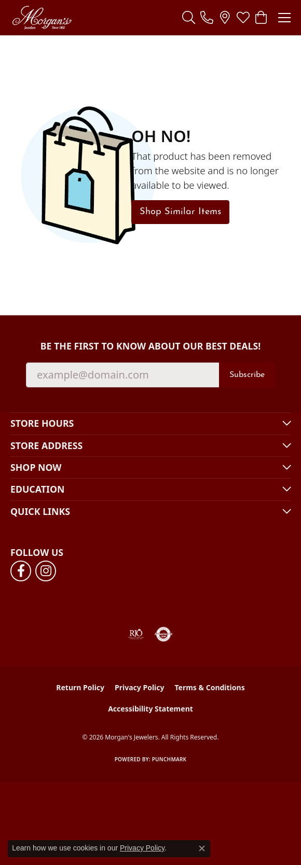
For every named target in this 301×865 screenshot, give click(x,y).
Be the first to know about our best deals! (150, 346)
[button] (188, 17)
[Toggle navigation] (284, 18)
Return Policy (80, 687)
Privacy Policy (139, 687)
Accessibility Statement (150, 709)
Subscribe (247, 375)
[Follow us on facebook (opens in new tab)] (20, 571)
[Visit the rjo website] (136, 634)
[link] (206, 17)
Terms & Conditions (209, 687)
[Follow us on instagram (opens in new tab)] (45, 571)
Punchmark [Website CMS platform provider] (169, 759)
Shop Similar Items (180, 212)
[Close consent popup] (202, 848)
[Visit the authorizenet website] (163, 634)
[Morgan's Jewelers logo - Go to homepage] (41, 17)
